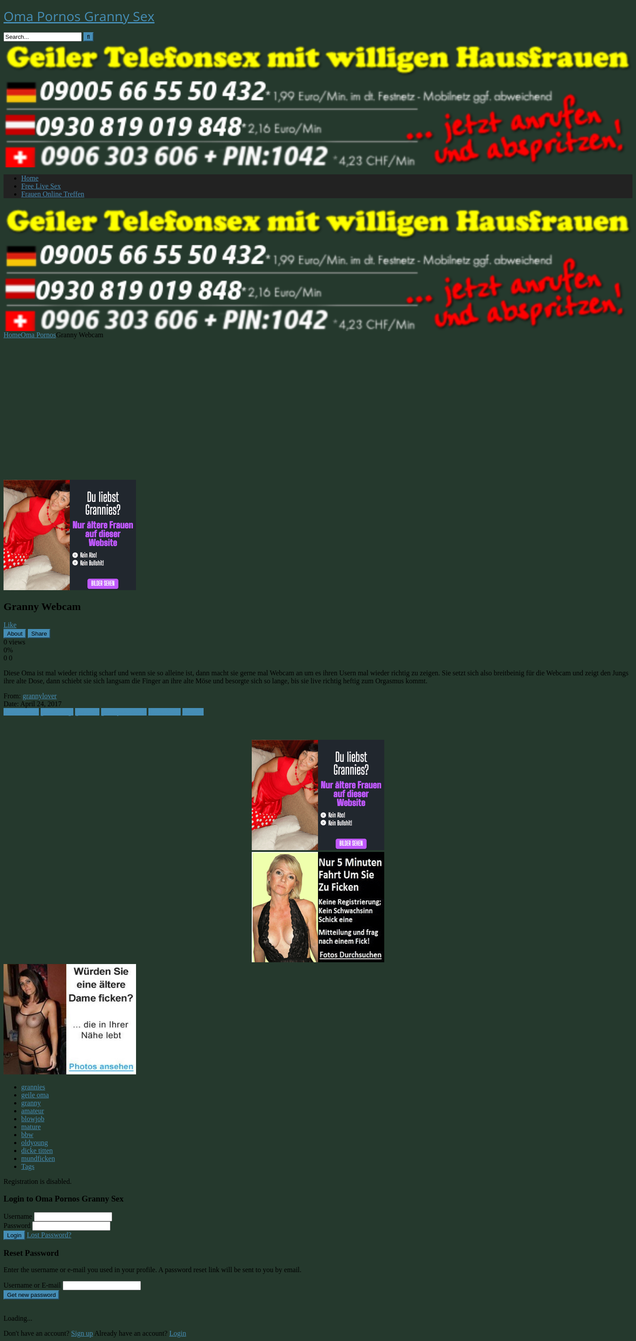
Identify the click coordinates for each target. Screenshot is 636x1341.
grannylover (40, 696)
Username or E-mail (32, 1285)
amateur (32, 1111)
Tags (27, 1166)
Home (29, 178)
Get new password (31, 1295)
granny (31, 1103)
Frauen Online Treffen (52, 194)
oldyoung (34, 1142)
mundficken (38, 1158)
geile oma (35, 1095)
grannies (87, 712)
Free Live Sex (41, 186)
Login (14, 1235)
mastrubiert (164, 712)
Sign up (82, 1333)
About (15, 633)
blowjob (32, 1119)
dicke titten (37, 1150)
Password (17, 1225)
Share (39, 633)
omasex (193, 712)
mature (31, 1126)
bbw (27, 1134)
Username (18, 1216)
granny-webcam (124, 712)
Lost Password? (49, 1235)
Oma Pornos (38, 335)
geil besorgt (57, 712)
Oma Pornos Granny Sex (79, 16)
